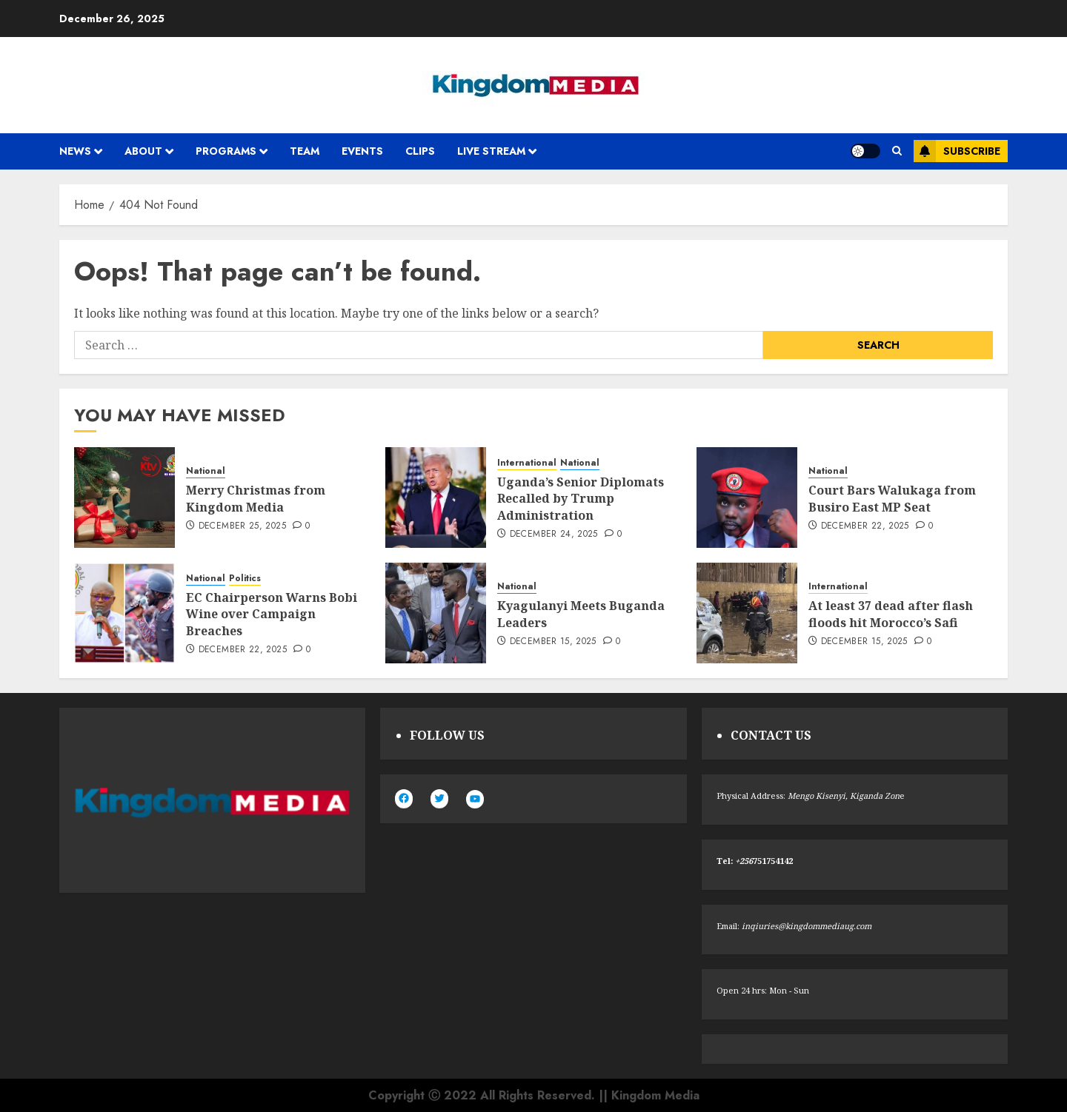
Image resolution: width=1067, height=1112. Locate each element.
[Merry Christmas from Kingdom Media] (124, 497)
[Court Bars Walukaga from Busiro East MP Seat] (747, 497)
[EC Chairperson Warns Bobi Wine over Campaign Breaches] (124, 613)
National (205, 471)
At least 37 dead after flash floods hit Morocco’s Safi (890, 613)
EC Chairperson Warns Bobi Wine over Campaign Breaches (271, 614)
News (75, 151)
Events (362, 151)
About (143, 151)
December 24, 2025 (554, 534)
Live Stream (491, 151)
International (526, 463)
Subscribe (957, 151)
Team (304, 151)
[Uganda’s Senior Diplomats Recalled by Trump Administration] (435, 497)
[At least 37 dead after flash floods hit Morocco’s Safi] (747, 613)
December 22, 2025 (865, 526)
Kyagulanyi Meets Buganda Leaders (581, 613)
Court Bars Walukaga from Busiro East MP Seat (892, 498)
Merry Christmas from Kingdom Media (255, 498)
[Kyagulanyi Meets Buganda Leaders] (435, 613)
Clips (420, 151)
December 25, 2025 (242, 526)
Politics (245, 578)
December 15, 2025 (553, 642)
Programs (226, 151)
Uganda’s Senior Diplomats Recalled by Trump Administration (580, 498)
